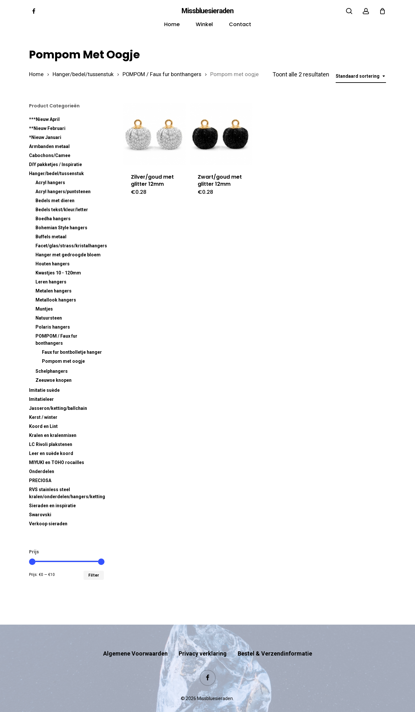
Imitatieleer (41, 399)
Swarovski (40, 514)
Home (36, 74)
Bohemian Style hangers (61, 227)
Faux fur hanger (72, 352)
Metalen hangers (53, 290)
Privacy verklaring (203, 641)
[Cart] (382, 11)
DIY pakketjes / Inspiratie (55, 164)
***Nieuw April (44, 119)
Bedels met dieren (54, 200)
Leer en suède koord (51, 453)
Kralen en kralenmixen (52, 435)
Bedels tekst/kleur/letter (61, 209)
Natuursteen (48, 318)
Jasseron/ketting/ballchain (58, 408)
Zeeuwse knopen (53, 380)
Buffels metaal (50, 236)
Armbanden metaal (49, 146)
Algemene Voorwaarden (135, 641)
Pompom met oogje (63, 361)
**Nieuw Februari (47, 128)
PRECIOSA (40, 480)
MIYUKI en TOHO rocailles (56, 462)
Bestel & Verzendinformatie (275, 641)
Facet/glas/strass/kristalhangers (69, 245)
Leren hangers (50, 281)
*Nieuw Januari (45, 137)
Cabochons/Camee (49, 155)
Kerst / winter (43, 417)
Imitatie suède (44, 390)
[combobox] (361, 76)
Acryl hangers (50, 182)
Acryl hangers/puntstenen (63, 191)
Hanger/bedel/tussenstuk (83, 74)
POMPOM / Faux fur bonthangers (162, 74)
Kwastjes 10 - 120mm (58, 272)
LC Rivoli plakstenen (50, 444)
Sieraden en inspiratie (52, 505)
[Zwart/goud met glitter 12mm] (221, 134)
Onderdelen (41, 471)
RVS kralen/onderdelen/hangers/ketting (66, 493)
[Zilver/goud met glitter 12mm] (154, 134)
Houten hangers (52, 263)
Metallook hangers (55, 299)
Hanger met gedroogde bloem (68, 254)
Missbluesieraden (207, 11)
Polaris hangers (52, 327)
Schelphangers (51, 371)
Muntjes (44, 309)
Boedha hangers (53, 218)
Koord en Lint (43, 426)
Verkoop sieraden (48, 523)
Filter (93, 575)
